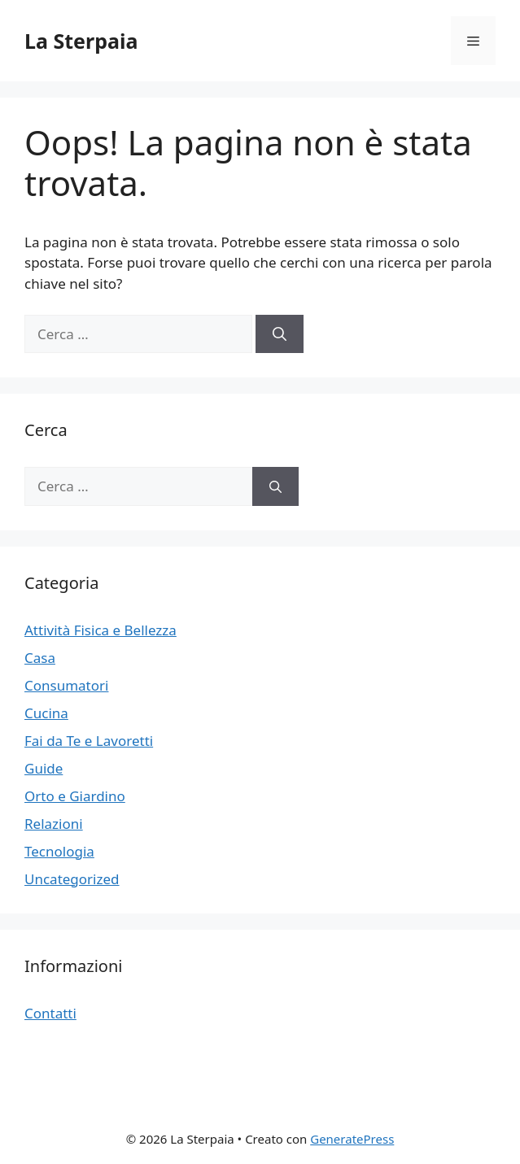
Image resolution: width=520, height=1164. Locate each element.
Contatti (50, 1013)
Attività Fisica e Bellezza (100, 630)
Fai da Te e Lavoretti (88, 740)
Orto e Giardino (74, 796)
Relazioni (53, 823)
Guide (43, 768)
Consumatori (66, 685)
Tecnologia (59, 851)
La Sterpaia (81, 40)
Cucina (46, 713)
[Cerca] (280, 334)
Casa (39, 657)
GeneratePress (352, 1139)
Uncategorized (72, 879)
